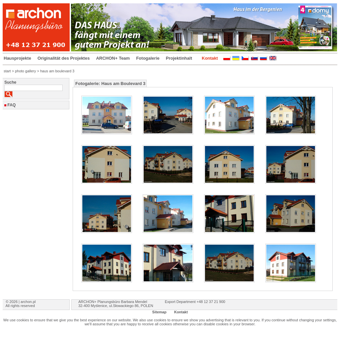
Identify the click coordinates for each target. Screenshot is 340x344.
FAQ (11, 105)
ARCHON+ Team (113, 58)
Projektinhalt (179, 58)
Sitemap (159, 312)
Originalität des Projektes (63, 58)
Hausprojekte (17, 58)
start (7, 71)
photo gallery (25, 71)
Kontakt (210, 58)
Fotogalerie (147, 58)
